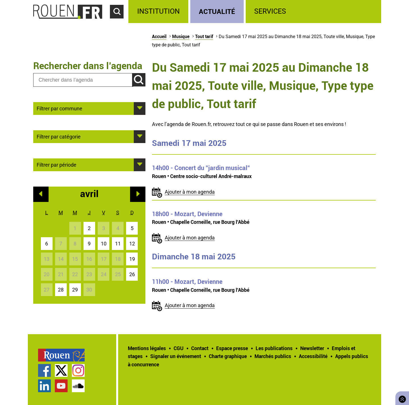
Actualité (217, 11)
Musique (180, 36)
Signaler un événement (175, 356)
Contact (199, 348)
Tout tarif (204, 36)
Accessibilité (313, 356)
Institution (158, 11)
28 (61, 290)
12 (132, 244)
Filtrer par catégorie (59, 136)
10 (104, 244)
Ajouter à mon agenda (190, 192)
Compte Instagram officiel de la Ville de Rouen (78, 370)
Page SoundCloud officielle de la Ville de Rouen (78, 385)
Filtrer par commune (59, 108)
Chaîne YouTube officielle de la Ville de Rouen (61, 385)
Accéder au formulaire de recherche (119, 21)
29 (75, 290)
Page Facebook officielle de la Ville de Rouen (44, 370)
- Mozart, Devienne (187, 214)
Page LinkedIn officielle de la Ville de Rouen (44, 385)
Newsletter (312, 348)
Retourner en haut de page (401, 397)
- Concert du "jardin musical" (201, 168)
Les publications (274, 348)
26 (132, 274)
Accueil (159, 36)
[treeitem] (159, 11)
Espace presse (232, 348)
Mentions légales (147, 348)
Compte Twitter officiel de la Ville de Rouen (61, 370)
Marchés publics (272, 356)
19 (132, 259)
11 (118, 244)
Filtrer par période (56, 164)
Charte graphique (228, 356)
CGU (178, 348)
